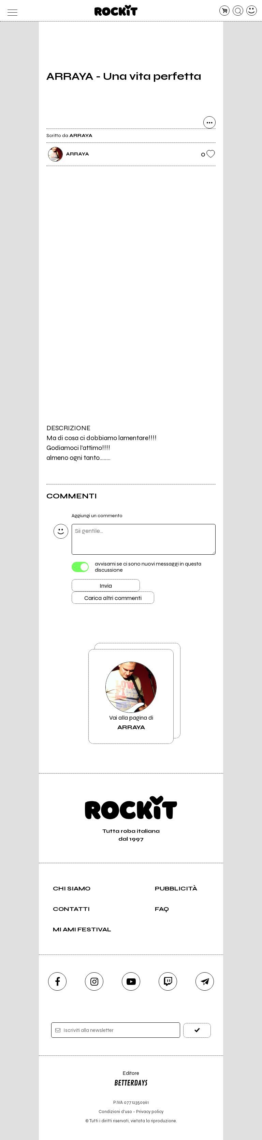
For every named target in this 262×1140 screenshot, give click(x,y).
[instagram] (94, 981)
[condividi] (209, 122)
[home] (116, 10)
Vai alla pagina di (131, 696)
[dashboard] (251, 10)
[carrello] (224, 10)
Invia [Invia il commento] (106, 585)
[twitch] (168, 981)
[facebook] (57, 981)
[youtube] (131, 981)
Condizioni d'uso (115, 1111)
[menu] (10, 10)
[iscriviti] (197, 1030)
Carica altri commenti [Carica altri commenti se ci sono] (113, 598)
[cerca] (238, 10)
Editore (131, 1079)
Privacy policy (149, 1111)
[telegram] (204, 981)
